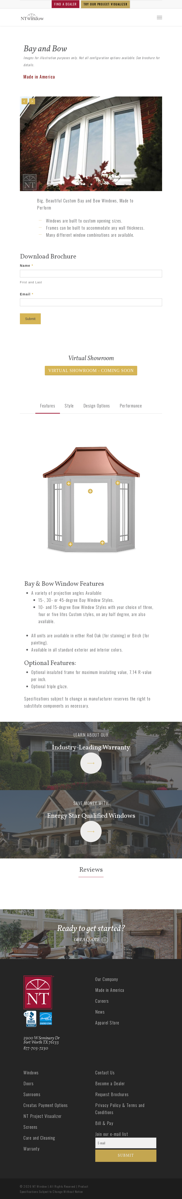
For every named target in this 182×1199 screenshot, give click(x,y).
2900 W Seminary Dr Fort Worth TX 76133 (41, 1040)
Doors (28, 1083)
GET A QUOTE (87, 940)
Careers (102, 1001)
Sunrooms (32, 1094)
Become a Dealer (110, 1083)
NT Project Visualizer (42, 1116)
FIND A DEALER (65, 4)
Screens (30, 1127)
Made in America (109, 990)
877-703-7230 (35, 1048)
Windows (31, 1072)
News (100, 1012)
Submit (30, 319)
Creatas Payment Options (45, 1105)
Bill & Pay (104, 1123)
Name (26, 265)
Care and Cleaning (39, 1138)
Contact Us (105, 1072)
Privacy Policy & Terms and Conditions (120, 1108)
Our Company (106, 979)
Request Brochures (112, 1094)
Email (26, 294)
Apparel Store (107, 1023)
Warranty (31, 1149)
